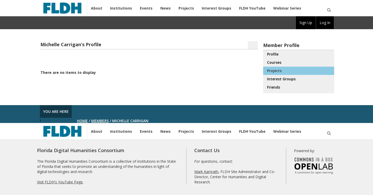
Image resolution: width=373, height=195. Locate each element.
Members (100, 120)
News (165, 8)
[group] (306, 22)
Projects (186, 8)
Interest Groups (216, 8)
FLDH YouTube (252, 8)
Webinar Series (287, 8)
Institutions (121, 8)
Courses (274, 62)
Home (82, 120)
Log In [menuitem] (325, 22)
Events (146, 8)
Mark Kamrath (206, 171)
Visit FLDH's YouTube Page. (60, 182)
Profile (272, 54)
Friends (273, 87)
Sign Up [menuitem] (305, 22)
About (96, 8)
